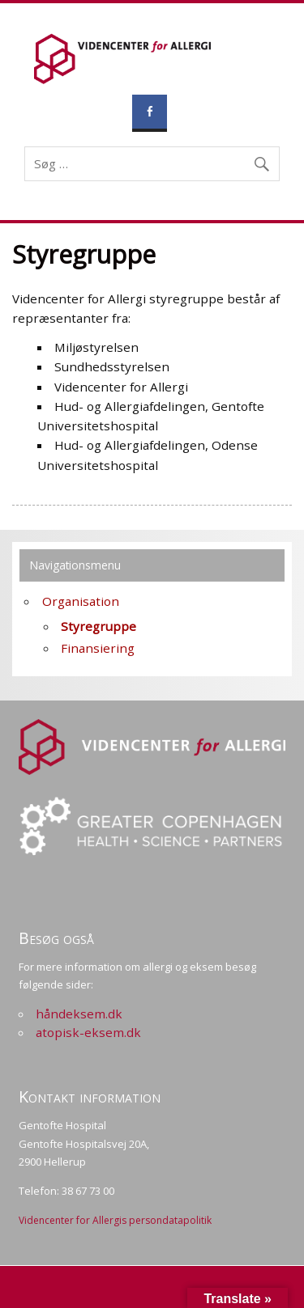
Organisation (80, 601)
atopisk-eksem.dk (88, 1032)
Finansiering (98, 648)
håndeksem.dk (79, 1013)
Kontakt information (90, 1096)
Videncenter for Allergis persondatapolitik (115, 1220)
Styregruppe (98, 626)
